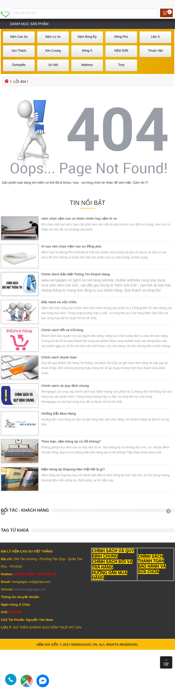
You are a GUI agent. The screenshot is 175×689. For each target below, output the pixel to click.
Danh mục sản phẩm (29, 24)
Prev (5, 513)
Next (170, 513)
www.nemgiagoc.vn (29, 589)
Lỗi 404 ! (20, 82)
